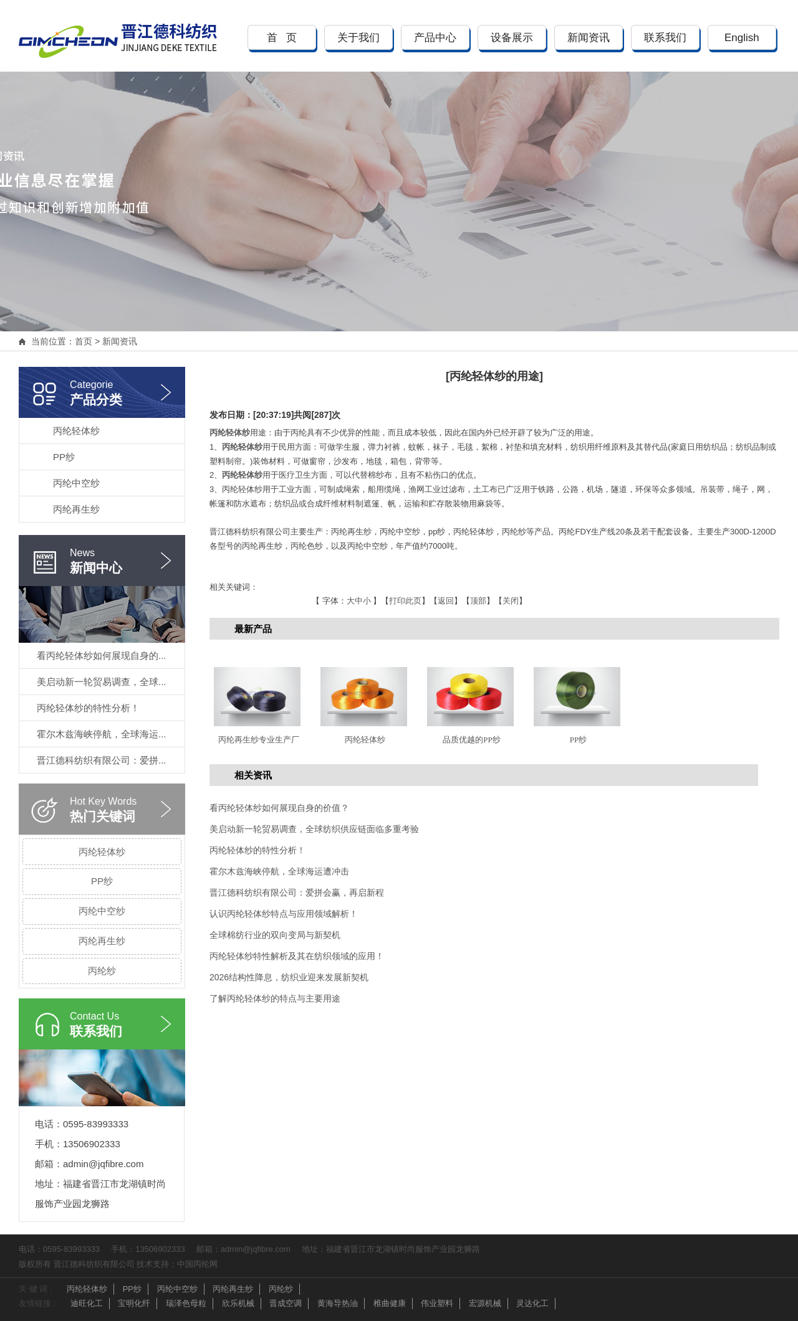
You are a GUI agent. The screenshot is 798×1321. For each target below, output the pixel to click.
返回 (446, 600)
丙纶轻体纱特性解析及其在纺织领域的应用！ (296, 956)
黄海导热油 (337, 1303)
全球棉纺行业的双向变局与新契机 (274, 935)
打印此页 (405, 600)
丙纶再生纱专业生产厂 (258, 739)
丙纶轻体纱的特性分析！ (88, 708)
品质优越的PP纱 (471, 739)
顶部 (478, 600)
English (741, 38)
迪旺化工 (86, 1303)
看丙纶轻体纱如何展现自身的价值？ (279, 808)
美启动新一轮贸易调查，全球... (101, 681)
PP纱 (64, 457)
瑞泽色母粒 (186, 1303)
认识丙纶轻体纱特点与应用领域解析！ (283, 914)
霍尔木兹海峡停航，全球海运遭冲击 (279, 871)
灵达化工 (532, 1303)
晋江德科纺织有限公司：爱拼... (101, 760)
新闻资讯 (588, 38)
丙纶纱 (102, 970)
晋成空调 (285, 1303)
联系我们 (665, 38)
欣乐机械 (238, 1303)
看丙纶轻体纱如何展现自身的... (101, 655)
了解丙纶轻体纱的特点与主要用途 (274, 998)
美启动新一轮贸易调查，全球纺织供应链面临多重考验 (314, 829)
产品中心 (435, 38)
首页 (83, 341)
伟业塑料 (437, 1303)
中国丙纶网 (197, 1264)
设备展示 (512, 38)
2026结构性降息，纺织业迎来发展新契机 (288, 977)
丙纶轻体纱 (76, 430)
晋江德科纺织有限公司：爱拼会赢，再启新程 (296, 892)
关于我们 (358, 38)
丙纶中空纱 (76, 483)
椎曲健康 (389, 1303)
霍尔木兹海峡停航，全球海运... (101, 734)
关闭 (510, 600)
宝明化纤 (134, 1303)
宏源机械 (485, 1303)
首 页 (282, 38)
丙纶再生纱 (76, 509)
